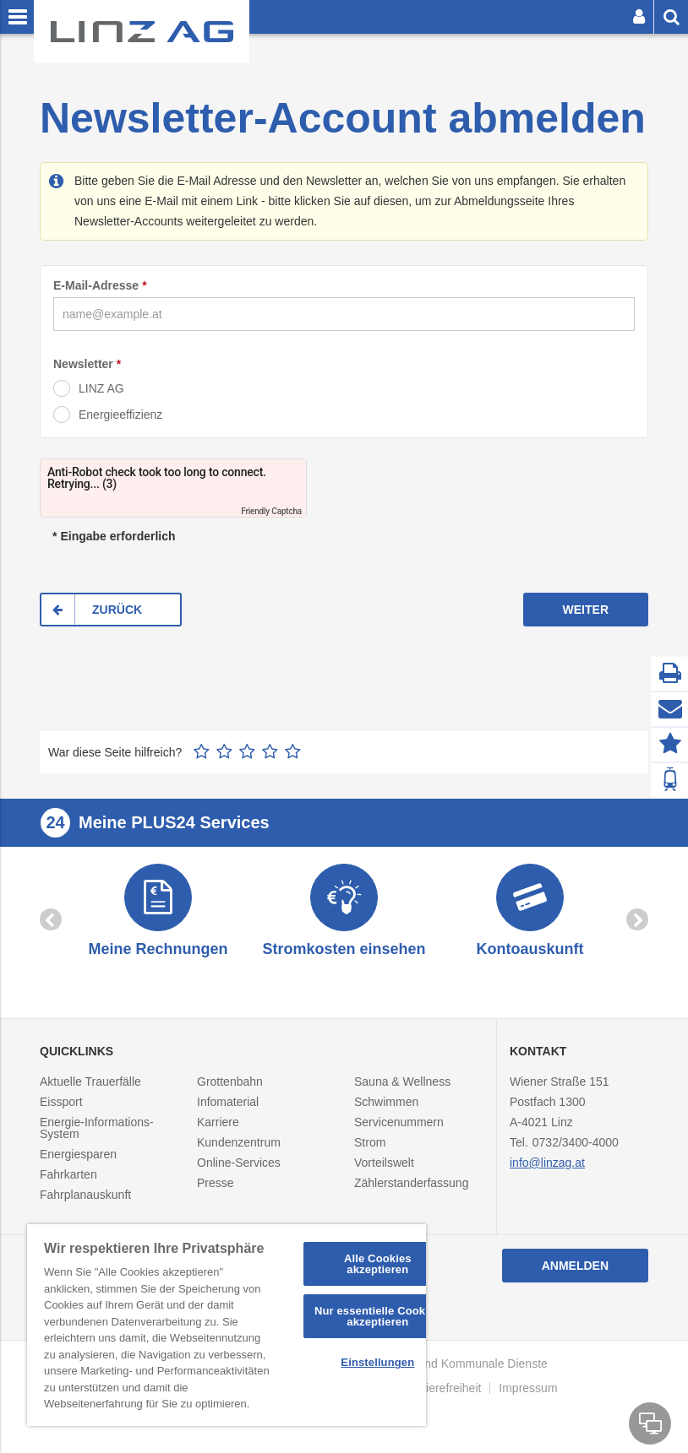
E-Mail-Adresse (96, 285)
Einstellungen (377, 1362)
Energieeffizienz (120, 414)
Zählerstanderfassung (411, 1183)
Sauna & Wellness (402, 1081)
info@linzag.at (547, 1162)
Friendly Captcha (271, 511)
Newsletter (83, 364)
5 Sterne (293, 751)
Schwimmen (386, 1102)
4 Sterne (270, 751)
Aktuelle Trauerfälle (90, 1081)
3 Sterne (247, 751)
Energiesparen (78, 1154)
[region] (226, 1325)
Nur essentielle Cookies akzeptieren (377, 1316)
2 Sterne (224, 751)
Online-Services (239, 1162)
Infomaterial (228, 1102)
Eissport (61, 1102)
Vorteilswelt (384, 1162)
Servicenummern (399, 1122)
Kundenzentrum (239, 1142)
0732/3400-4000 (575, 1142)
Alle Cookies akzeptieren (378, 1264)
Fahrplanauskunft (85, 1194)
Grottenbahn (230, 1081)
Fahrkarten (68, 1174)
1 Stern (201, 751)
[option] (158, 912)
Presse (215, 1183)
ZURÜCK (117, 609)
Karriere (218, 1122)
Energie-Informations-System (97, 1128)
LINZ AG (101, 388)
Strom (369, 1142)
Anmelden (575, 1265)
